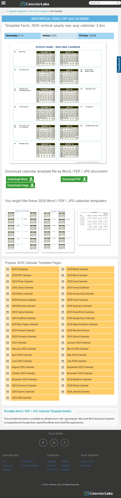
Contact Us (7, 465)
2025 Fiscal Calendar (77, 300)
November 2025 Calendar (80, 373)
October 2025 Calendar (23, 373)
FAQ (4, 461)
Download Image (18, 185)
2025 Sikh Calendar (22, 397)
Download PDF (71, 179)
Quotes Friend (87, 461)
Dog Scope (86, 465)
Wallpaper (66, 465)
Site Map (6, 470)
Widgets (65, 461)
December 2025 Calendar (24, 379)
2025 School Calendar (38, 11)
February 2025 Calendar (24, 349)
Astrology (51, 461)
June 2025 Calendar (22, 361)
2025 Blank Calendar (77, 269)
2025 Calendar (19, 342)
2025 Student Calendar (23, 330)
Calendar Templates (17, 11)
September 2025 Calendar (80, 367)
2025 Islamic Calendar (23, 391)
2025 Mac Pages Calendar (25, 324)
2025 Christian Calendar (24, 385)
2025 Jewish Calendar (78, 391)
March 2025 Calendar (78, 349)
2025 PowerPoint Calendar (80, 312)
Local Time (52, 470)
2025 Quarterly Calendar (79, 306)
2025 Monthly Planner (78, 330)
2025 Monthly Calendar (23, 306)
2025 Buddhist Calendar (79, 379)
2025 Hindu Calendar (77, 385)
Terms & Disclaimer (30, 465)
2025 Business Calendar (24, 300)
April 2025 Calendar (22, 355)
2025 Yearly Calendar (23, 312)
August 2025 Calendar (23, 367)
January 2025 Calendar (79, 342)
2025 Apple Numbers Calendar (82, 324)
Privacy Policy (27, 461)
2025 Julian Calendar (23, 287)
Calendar (51, 465)
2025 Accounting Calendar (80, 293)
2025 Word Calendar (77, 275)
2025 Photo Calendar (22, 281)
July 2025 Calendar (77, 361)
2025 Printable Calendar (24, 336)
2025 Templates (20, 269)
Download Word (17, 179)
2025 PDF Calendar (21, 275)
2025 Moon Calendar (22, 293)
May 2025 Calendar (77, 355)
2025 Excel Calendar (77, 281)
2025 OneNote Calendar (24, 318)
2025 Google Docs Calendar (81, 318)
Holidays (65, 470)
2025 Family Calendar (78, 287)
